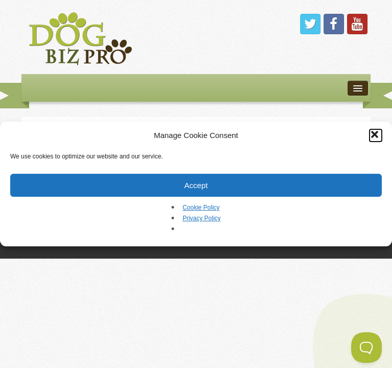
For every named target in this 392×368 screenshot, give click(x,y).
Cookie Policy (201, 207)
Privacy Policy (202, 218)
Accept (196, 185)
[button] (376, 135)
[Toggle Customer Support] (366, 347)
